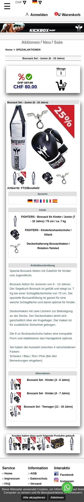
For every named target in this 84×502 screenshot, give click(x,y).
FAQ (7, 483)
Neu (47, 42)
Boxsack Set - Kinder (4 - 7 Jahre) (48, 393)
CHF (18, 2)
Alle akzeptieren (34, 497)
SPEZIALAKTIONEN (28, 49)
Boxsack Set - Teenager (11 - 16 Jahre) (48, 406)
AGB (33, 473)
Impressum (12, 478)
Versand (35, 483)
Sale (58, 42)
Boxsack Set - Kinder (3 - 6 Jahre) (48, 380)
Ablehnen (57, 497)
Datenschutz (38, 478)
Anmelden (36, 15)
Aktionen (30, 42)
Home (9, 49)
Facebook (63, 474)
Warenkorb (67, 15)
